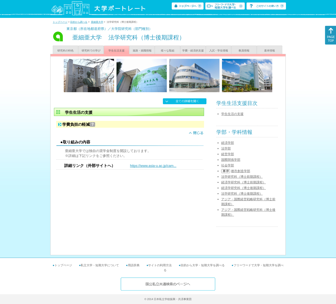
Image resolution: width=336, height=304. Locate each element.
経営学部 (227, 154)
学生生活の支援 (232, 114)
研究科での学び (91, 50)
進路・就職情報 (142, 50)
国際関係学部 (230, 160)
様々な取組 (167, 50)
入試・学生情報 (218, 50)
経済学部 (227, 143)
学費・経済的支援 (193, 50)
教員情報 (244, 50)
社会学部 (227, 165)
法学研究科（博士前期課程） (242, 176)
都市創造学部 (240, 171)
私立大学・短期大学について (100, 265)
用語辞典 (134, 265)
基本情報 (269, 50)
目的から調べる (78, 22)
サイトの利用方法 (160, 265)
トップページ (60, 22)
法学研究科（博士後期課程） (242, 193)
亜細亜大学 (97, 22)
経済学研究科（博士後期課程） (243, 188)
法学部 (226, 148)
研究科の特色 (65, 50)
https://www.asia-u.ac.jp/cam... (153, 166)
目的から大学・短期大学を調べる (203, 265)
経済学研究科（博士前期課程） (243, 182)
